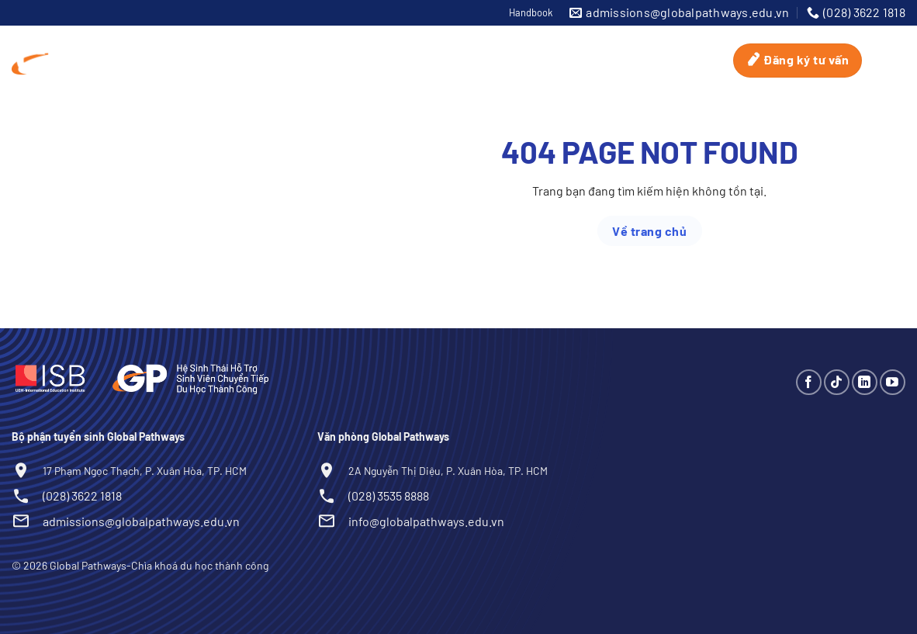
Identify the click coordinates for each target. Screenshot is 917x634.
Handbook (530, 12)
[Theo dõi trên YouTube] (892, 382)
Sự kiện (681, 43)
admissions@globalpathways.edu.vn (141, 521)
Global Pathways (187, 43)
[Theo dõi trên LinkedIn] (864, 382)
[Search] (887, 60)
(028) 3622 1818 (82, 495)
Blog (708, 77)
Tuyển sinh (594, 43)
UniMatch (388, 43)
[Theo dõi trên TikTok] (837, 382)
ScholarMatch (490, 43)
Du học (300, 43)
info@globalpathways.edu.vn (426, 521)
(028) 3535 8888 (388, 495)
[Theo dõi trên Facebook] (809, 382)
